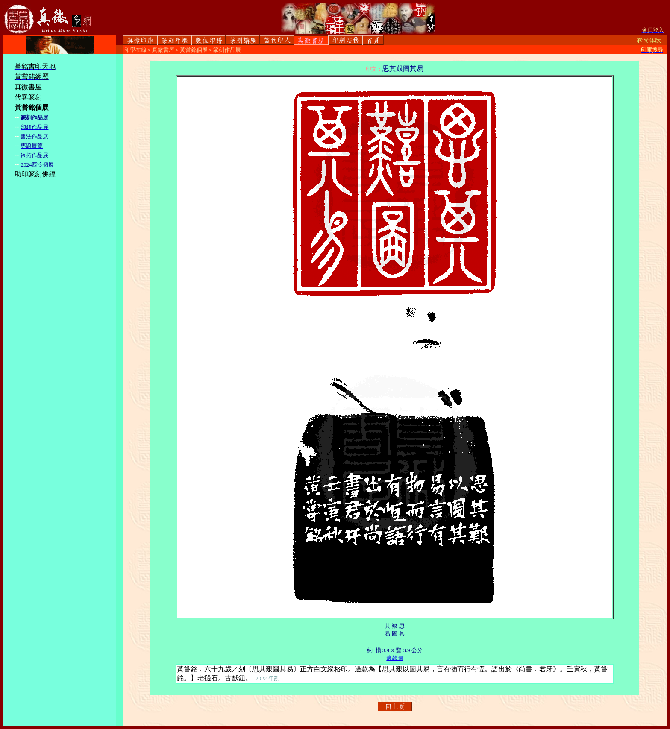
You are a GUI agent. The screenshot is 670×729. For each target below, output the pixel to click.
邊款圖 (394, 658)
